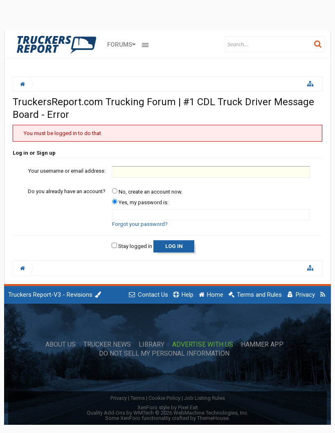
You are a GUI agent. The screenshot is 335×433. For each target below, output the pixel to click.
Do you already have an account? (67, 191)
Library (151, 344)
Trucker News (107, 344)
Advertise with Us (202, 344)
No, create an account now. (147, 192)
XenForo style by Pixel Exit (167, 407)
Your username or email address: (67, 171)
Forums (119, 44)
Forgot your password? (140, 224)
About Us (60, 344)
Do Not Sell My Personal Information (164, 353)
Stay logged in (132, 246)
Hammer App (262, 344)
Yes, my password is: (140, 202)
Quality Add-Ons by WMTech (167, 413)
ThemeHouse (213, 418)
